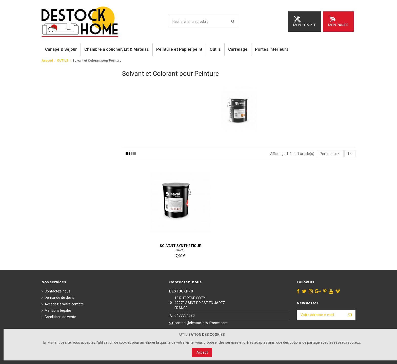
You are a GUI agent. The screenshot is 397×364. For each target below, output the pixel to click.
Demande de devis (59, 298)
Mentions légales (58, 310)
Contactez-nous (57, 291)
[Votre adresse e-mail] (321, 315)
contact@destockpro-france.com (201, 323)
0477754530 (184, 316)
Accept (202, 352)
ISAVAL (180, 250)
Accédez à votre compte (64, 304)
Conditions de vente (60, 317)
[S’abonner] (350, 315)
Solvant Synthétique (180, 246)
